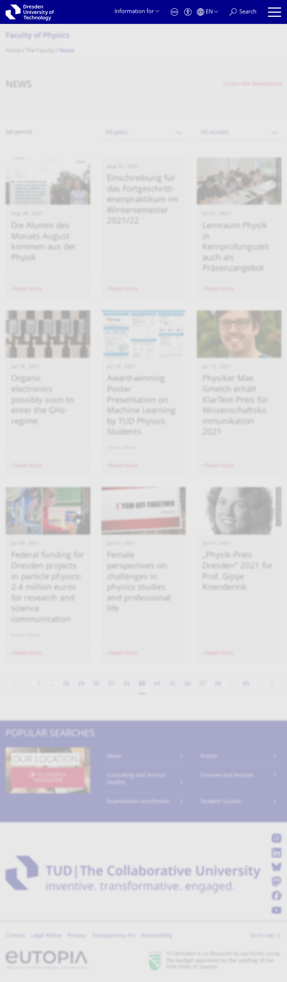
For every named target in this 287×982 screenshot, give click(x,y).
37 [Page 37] (202, 684)
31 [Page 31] (111, 684)
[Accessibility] (188, 12)
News (114, 756)
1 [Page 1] (39, 684)
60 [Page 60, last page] (246, 684)
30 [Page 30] (96, 684)
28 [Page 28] (66, 684)
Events (209, 756)
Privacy (76, 936)
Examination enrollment (138, 802)
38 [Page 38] (217, 684)
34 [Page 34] (157, 684)
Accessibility (157, 936)
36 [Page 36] (187, 684)
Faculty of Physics (38, 36)
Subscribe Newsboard (253, 84)
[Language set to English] (207, 12)
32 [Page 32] (126, 684)
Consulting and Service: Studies (137, 779)
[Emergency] (174, 12)
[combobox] (143, 132)
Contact (15, 936)
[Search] (242, 12)
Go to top (262, 936)
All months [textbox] (215, 133)
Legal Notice (46, 936)
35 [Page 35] (172, 684)
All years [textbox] (116, 133)
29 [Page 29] (81, 684)
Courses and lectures (227, 775)
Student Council (221, 802)
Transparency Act (114, 936)
